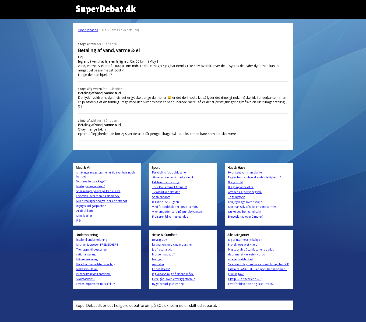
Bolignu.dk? (235, 182)
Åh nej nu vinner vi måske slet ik (173, 177)
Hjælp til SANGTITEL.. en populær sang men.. (257, 269)
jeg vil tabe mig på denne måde (173, 274)
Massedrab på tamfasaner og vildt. (251, 249)
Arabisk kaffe (85, 211)
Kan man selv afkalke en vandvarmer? (252, 207)
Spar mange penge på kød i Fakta (98, 191)
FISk (78, 221)
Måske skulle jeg (87, 259)
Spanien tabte (161, 197)
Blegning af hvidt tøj (241, 187)
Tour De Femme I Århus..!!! (169, 187)
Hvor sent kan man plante (245, 172)
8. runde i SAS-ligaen (165, 202)
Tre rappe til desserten (91, 249)
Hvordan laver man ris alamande (98, 196)
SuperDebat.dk (88, 30)
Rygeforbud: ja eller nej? (168, 284)
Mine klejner (84, 216)
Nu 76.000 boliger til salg (244, 212)
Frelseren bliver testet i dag (170, 217)
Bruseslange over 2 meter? (245, 217)
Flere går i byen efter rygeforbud (173, 279)
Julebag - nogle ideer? (90, 186)
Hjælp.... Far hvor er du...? (244, 279)
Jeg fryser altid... (162, 249)
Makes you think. (87, 269)
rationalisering (85, 254)
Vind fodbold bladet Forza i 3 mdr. (175, 207)
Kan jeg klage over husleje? (245, 202)
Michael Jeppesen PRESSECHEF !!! (97, 245)
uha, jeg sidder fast (240, 259)
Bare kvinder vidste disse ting (95, 264)
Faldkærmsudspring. (165, 182)
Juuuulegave (236, 274)
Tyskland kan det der (166, 192)
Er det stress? (161, 269)
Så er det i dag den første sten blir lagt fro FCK (258, 264)
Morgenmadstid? (163, 254)
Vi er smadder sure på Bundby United (177, 212)
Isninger (157, 259)
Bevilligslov (159, 240)
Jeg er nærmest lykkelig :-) (244, 240)
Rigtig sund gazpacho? (91, 206)
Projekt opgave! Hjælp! (243, 245)
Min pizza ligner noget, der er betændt (101, 201)
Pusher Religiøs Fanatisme (93, 274)
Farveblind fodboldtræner (169, 172)
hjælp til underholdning (91, 240)
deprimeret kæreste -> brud (246, 254)
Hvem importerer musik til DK (95, 284)
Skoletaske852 (85, 279)
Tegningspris (236, 197)
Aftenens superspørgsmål (245, 192)
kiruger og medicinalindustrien (172, 245)
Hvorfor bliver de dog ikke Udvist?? (251, 284)
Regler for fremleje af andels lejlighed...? (254, 177)
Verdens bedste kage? (91, 181)
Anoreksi (158, 264)
